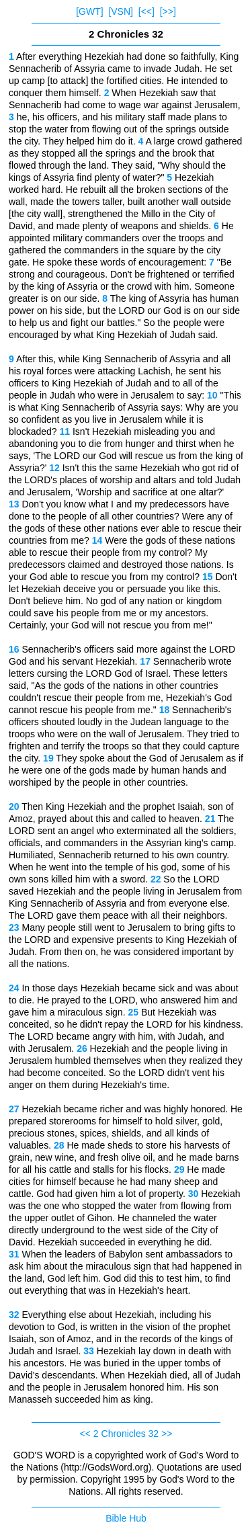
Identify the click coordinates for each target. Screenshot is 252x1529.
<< (85, 1433)
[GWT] (89, 11)
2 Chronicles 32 (126, 1433)
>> (166, 1433)
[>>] (168, 11)
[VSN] (120, 11)
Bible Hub (126, 1518)
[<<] (146, 11)
